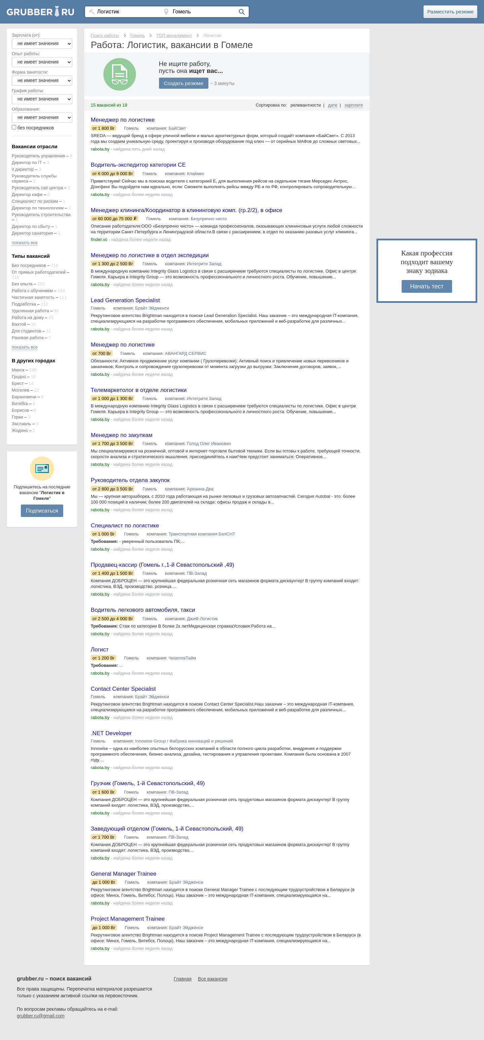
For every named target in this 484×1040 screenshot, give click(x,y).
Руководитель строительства (41, 214)
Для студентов (26, 330)
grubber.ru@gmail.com (41, 1026)
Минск (18, 369)
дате (332, 105)
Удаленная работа (30, 310)
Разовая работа (28, 337)
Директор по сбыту (31, 226)
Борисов (20, 410)
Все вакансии (213, 989)
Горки (17, 416)
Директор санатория (32, 233)
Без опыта (22, 283)
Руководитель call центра (37, 187)
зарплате (354, 105)
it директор (23, 169)
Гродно (19, 376)
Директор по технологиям (38, 207)
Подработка (24, 304)
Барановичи (24, 396)
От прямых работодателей (39, 272)
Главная (183, 989)
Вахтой (19, 324)
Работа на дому (28, 317)
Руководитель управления (38, 155)
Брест (18, 383)
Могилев (20, 390)
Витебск (20, 403)
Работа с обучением (32, 290)
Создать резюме (184, 83)
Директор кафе (27, 194)
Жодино (20, 430)
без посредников (35, 127)
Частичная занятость (33, 297)
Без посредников (29, 265)
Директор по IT (27, 162)
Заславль (21, 423)
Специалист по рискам (35, 201)
